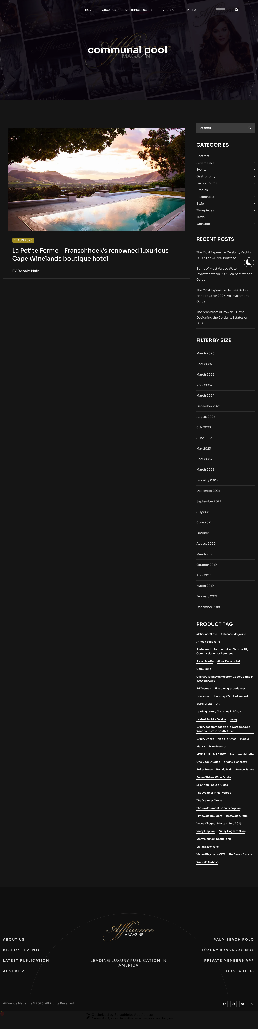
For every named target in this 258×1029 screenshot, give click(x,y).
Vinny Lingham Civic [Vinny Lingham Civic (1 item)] (232, 831)
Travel (200, 217)
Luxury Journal (207, 183)
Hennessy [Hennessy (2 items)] (202, 696)
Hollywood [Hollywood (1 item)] (240, 696)
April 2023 (204, 459)
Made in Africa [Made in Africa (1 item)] (227, 739)
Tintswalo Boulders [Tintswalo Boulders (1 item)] (209, 815)
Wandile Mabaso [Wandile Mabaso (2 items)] (207, 862)
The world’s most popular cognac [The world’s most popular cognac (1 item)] (218, 808)
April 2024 (204, 385)
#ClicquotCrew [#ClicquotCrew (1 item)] (206, 634)
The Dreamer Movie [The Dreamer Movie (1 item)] (209, 800)
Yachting (203, 224)
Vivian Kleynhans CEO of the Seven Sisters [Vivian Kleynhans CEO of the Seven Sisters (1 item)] (224, 854)
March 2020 (205, 554)
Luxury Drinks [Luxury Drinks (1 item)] (205, 739)
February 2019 (206, 596)
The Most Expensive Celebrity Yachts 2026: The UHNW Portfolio (223, 255)
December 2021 (208, 491)
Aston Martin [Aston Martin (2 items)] (205, 661)
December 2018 (208, 607)
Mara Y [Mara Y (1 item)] (200, 746)
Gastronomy (205, 176)
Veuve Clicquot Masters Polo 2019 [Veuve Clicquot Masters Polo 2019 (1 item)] (219, 823)
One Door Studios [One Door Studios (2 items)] (208, 762)
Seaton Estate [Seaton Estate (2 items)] (244, 769)
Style (200, 203)
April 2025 (204, 364)
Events (201, 169)
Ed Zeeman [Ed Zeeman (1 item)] (203, 688)
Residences (205, 197)
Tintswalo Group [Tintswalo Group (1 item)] (237, 815)
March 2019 (205, 586)
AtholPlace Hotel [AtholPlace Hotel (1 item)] (228, 661)
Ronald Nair (28, 271)
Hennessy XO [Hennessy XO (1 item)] (221, 696)
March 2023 (205, 469)
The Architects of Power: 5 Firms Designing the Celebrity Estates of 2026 (221, 317)
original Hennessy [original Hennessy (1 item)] (235, 762)
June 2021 (204, 522)
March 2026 (205, 353)
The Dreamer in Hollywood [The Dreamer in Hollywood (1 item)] (213, 792)
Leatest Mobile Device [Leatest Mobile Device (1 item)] (211, 719)
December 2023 (208, 406)
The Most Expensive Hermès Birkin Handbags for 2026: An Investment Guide (222, 295)
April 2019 (203, 575)
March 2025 (205, 374)
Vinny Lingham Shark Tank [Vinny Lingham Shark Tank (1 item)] (213, 839)
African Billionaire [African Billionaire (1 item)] (208, 641)
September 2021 (208, 501)
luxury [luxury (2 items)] (233, 719)
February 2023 (207, 480)
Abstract (202, 156)
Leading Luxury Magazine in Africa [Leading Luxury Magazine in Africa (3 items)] (218, 711)
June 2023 (204, 438)
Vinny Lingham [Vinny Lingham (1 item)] (206, 831)
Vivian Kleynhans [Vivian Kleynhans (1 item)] (207, 846)
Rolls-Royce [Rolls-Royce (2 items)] (204, 769)
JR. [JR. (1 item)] (218, 703)
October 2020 (207, 533)
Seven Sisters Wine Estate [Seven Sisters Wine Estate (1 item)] (213, 777)
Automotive (205, 163)
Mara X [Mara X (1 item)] (244, 739)
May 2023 (203, 448)
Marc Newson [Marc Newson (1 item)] (218, 746)
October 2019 (206, 565)
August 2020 (206, 543)
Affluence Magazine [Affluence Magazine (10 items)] (233, 634)
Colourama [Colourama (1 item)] (203, 669)
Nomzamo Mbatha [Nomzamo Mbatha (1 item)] (242, 754)
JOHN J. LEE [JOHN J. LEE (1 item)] (204, 703)
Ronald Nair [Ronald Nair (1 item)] (224, 769)
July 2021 (203, 512)
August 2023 (205, 417)
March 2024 (205, 395)
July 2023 (203, 427)
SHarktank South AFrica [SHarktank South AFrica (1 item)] (212, 785)
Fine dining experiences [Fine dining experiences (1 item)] (230, 688)
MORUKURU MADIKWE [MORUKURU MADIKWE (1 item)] (211, 754)
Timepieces (205, 210)
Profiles (202, 190)
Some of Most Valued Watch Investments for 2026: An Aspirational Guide (224, 274)
